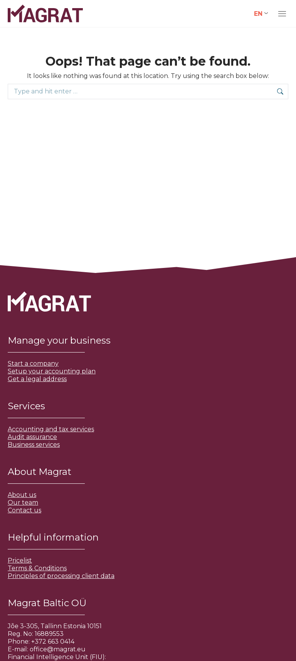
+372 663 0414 (52, 641)
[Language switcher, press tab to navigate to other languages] (261, 13)
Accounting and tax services (51, 429)
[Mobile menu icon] (282, 14)
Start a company (33, 363)
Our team (23, 502)
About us (22, 494)
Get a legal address (37, 379)
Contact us (24, 510)
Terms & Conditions (37, 568)
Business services (34, 444)
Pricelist (20, 560)
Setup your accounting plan (52, 371)
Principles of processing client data (61, 576)
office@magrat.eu (58, 649)
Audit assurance (32, 437)
